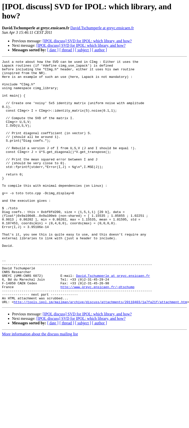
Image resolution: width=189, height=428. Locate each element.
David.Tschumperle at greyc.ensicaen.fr (102, 28)
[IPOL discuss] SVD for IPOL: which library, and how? (87, 41)
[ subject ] (83, 50)
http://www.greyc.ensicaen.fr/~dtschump (97, 332)
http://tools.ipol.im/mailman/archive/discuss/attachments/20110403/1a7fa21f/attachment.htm (100, 350)
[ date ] (52, 50)
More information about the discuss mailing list (40, 383)
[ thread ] (66, 50)
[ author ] (99, 50)
